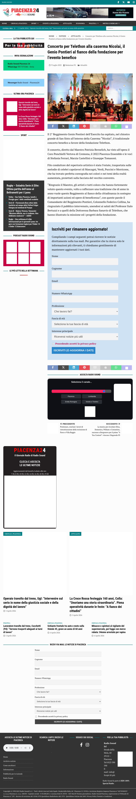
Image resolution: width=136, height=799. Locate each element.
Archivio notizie (9, 761)
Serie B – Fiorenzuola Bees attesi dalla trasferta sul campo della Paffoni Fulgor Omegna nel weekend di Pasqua (23, 205)
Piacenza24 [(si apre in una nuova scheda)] (34, 82)
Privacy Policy (92, 796)
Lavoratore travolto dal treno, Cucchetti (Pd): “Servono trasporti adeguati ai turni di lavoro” (22, 629)
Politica (93, 23)
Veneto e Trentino (92, 402)
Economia (80, 23)
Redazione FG (70, 65)
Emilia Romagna (71, 402)
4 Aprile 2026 (55, 632)
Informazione (8, 769)
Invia (32, 66)
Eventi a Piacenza (51, 23)
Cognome (57, 268)
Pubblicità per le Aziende (12, 774)
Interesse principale (62, 331)
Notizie (62, 36)
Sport (34, 23)
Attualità (67, 23)
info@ (112, 772)
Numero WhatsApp (62, 293)
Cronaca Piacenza (19, 23)
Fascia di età (58, 318)
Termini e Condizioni (104, 796)
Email (55, 281)
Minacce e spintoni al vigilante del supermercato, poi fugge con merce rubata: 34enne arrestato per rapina (109, 629)
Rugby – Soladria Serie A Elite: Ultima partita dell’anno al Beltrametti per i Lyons (23, 189)
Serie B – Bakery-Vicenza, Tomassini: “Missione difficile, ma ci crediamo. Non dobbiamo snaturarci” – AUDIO (23, 213)
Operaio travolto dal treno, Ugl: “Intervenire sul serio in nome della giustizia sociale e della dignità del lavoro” (33, 603)
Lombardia (92, 396)
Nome (55, 256)
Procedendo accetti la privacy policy (75, 343)
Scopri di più (109, 775)
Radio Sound (7, 2)
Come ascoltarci (9, 765)
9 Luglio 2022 (56, 65)
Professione (58, 305)
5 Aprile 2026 (11, 611)
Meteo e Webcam (110, 23)
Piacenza (71, 396)
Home (4, 23)
